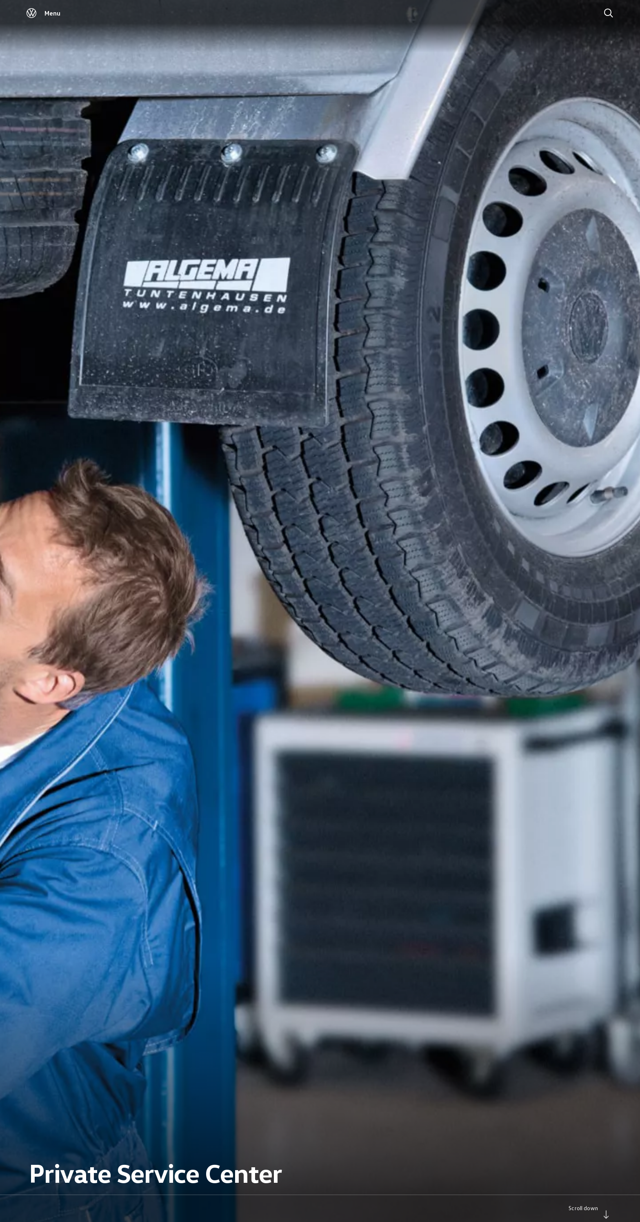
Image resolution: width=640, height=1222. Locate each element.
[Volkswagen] (31, 15)
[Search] (608, 13)
